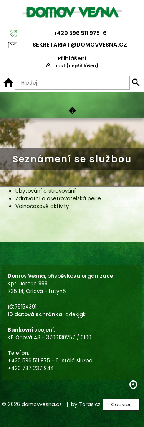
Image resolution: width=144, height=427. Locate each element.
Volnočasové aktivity (42, 206)
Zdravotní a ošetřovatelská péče (58, 198)
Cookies (121, 404)
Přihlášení (72, 58)
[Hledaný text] (72, 83)
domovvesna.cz (42, 404)
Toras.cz (90, 404)
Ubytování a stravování (45, 191)
